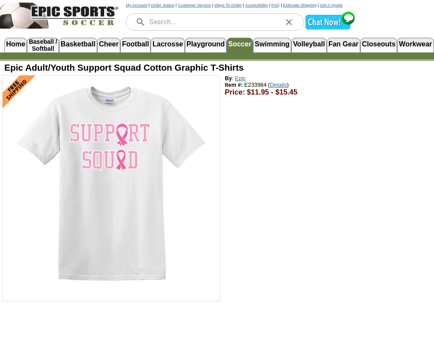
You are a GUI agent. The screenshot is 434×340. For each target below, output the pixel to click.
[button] (330, 28)
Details (278, 85)
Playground (206, 44)
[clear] (289, 22)
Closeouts (378, 44)
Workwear (415, 44)
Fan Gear (343, 44)
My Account (137, 5)
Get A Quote (331, 5)
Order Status (162, 5)
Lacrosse (167, 44)
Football (135, 44)
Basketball (78, 44)
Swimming (272, 44)
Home (15, 44)
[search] (140, 22)
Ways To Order (228, 5)
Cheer (108, 44)
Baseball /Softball (43, 44)
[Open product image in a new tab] (111, 183)
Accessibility (256, 5)
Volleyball (309, 44)
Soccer (239, 44)
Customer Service (194, 5)
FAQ (275, 5)
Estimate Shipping (299, 5)
